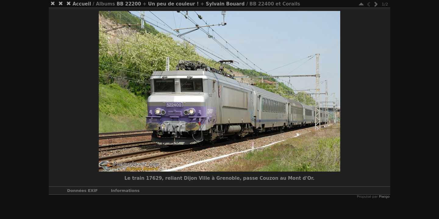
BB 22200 (128, 4)
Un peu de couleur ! (173, 4)
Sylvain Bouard (225, 4)
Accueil (82, 4)
